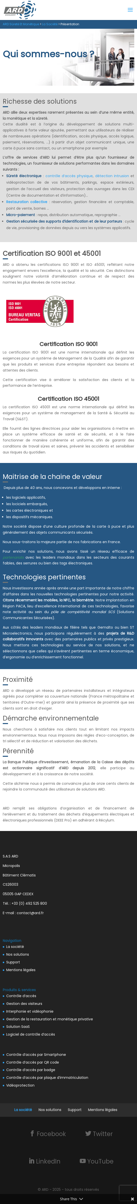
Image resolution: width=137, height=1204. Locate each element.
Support (13, 962)
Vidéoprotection (20, 1085)
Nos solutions (17, 954)
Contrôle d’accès (21, 995)
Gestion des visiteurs (24, 1003)
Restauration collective (26, 201)
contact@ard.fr (30, 912)
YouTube (100, 1161)
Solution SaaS (18, 1026)
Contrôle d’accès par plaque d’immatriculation (47, 1077)
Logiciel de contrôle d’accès (30, 1034)
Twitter (102, 1134)
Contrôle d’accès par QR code (32, 1062)
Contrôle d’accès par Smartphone (36, 1054)
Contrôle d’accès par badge (30, 1069)
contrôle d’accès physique (69, 175)
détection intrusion (112, 175)
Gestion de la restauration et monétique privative (49, 1019)
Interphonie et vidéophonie (30, 1011)
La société (15, 946)
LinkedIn (47, 1161)
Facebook (50, 1134)
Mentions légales (21, 969)
